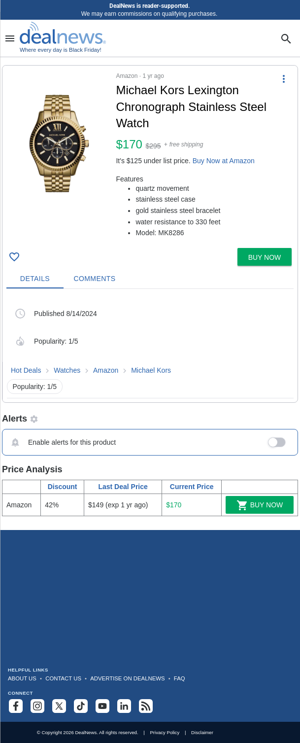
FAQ (179, 678)
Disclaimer (202, 732)
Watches (67, 370)
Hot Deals (26, 370)
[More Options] (284, 78)
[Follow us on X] (59, 706)
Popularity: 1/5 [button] (35, 386)
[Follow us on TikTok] (81, 706)
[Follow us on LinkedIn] (124, 706)
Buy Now (259, 505)
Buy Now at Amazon (224, 161)
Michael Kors (151, 370)
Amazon (105, 370)
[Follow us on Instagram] (37, 706)
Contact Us (63, 678)
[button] (150, 155)
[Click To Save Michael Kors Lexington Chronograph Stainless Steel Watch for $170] (14, 257)
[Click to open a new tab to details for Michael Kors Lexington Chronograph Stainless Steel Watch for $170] (59, 143)
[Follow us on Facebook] (16, 706)
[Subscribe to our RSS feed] (146, 706)
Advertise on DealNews (127, 678)
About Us (22, 678)
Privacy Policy (164, 732)
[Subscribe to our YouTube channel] (102, 706)
